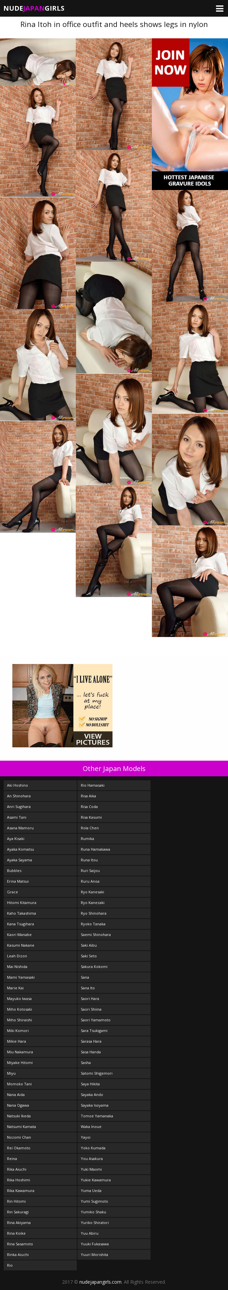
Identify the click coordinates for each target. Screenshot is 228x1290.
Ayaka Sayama (19, 859)
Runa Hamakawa (95, 849)
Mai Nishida (17, 966)
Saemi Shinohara (96, 934)
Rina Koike (16, 1233)
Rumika (87, 838)
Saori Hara (90, 998)
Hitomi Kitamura (21, 902)
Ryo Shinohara (93, 913)
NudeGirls (33, 8)
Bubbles (14, 870)
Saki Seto (89, 955)
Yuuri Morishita (94, 1254)
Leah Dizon (17, 955)
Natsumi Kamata (21, 1126)
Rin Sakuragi (18, 1211)
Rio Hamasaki (92, 785)
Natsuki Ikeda (19, 1115)
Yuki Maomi (91, 1169)
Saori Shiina (91, 1009)
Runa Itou (89, 859)
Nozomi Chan (19, 1137)
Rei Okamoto (18, 1147)
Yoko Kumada (93, 1147)
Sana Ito (88, 987)
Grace (12, 891)
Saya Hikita (90, 1083)
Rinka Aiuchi (18, 1254)
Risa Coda (89, 806)
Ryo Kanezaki (92, 902)
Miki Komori (18, 1030)
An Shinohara (19, 795)
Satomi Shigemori (96, 1073)
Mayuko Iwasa (19, 998)
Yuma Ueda (91, 1190)
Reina (12, 1158)
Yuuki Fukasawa (95, 1243)
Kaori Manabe (19, 934)
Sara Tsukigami (94, 1030)
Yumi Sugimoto (94, 1201)
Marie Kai (15, 987)
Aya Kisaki (15, 838)
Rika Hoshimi (18, 1179)
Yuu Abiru (89, 1233)
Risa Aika (88, 795)
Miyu (11, 1073)
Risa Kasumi (91, 817)
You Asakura (92, 1158)
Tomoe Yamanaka (97, 1115)
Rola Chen (90, 827)
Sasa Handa (91, 1051)
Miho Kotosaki (19, 1009)
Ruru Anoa (90, 881)
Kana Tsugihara (20, 923)
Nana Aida (16, 1094)
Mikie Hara (16, 1041)
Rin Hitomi (16, 1201)
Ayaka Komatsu (20, 849)
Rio (10, 1265)
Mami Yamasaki (21, 977)
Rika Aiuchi (16, 1169)
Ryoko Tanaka (93, 923)
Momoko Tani (19, 1083)
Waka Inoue (91, 1126)
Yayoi (85, 1137)
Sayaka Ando (92, 1094)
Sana (85, 977)
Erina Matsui (18, 881)
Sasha (86, 1062)
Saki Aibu (89, 945)
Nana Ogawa (18, 1105)
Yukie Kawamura (96, 1179)
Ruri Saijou (90, 870)
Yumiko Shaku (93, 1211)
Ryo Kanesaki (92, 891)
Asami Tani (16, 817)
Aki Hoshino (17, 785)
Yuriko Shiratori (95, 1222)
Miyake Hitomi (20, 1062)
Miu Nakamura (20, 1051)
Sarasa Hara (91, 1041)
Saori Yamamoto (95, 1019)
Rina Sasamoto (20, 1243)
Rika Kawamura (20, 1190)
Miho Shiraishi (19, 1019)
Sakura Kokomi (94, 966)
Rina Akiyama (19, 1222)
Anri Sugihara (19, 806)
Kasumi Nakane (20, 945)
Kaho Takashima (21, 913)
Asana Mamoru (20, 827)
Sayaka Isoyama (94, 1105)
